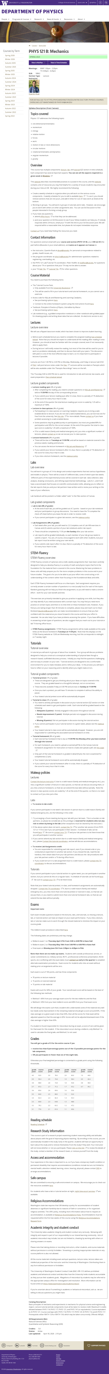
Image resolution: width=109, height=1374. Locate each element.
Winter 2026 (10, 59)
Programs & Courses (20, 19)
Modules (47, 176)
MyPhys (93, 2)
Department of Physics (32, 11)
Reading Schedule (39, 1124)
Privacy (58, 1355)
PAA (34, 365)
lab (68, 170)
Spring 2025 (10, 70)
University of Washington (13, 1369)
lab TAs (44, 269)
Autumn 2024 (10, 78)
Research (38, 19)
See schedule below (53, 377)
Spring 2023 (42, 45)
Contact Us (59, 1365)
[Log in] (100, 2)
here (82, 196)
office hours (46, 216)
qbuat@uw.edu (63, 250)
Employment (60, 1363)
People (4, 19)
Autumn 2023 (10, 93)
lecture (63, 170)
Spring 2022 (10, 116)
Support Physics (96, 1345)
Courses (34, 45)
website (37, 182)
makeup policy (72, 456)
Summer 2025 (10, 67)
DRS (97, 1168)
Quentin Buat (34, 94)
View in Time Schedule (59, 63)
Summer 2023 (10, 97)
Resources (68, 19)
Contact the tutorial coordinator (55, 841)
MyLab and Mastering (95, 390)
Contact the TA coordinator (50, 888)
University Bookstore (63, 288)
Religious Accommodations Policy (68, 1215)
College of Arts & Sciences (66, 2)
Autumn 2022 (10, 108)
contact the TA (68, 827)
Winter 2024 (10, 89)
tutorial (77, 170)
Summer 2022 (10, 112)
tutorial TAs (55, 269)
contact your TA (61, 832)
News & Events (53, 19)
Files (66, 365)
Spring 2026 (10, 55)
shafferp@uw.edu (86, 263)
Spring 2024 (10, 85)
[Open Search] (106, 2)
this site (61, 416)
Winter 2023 (10, 104)
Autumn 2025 (10, 63)
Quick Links (81, 2)
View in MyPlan (38, 63)
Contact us (35, 231)
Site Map (58, 1359)
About (80, 19)
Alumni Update (60, 1361)
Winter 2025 (10, 74)
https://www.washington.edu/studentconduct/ (61, 1284)
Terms (58, 1357)
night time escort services (86, 1191)
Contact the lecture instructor (42, 781)
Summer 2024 (10, 82)
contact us (90, 416)
